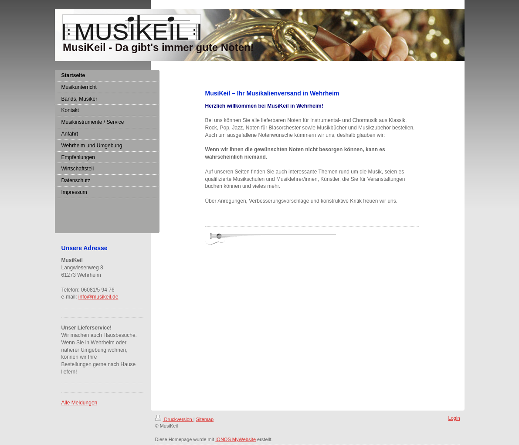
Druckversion (174, 419)
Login (454, 418)
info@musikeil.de (98, 297)
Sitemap (205, 419)
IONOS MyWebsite (235, 439)
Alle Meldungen (79, 403)
